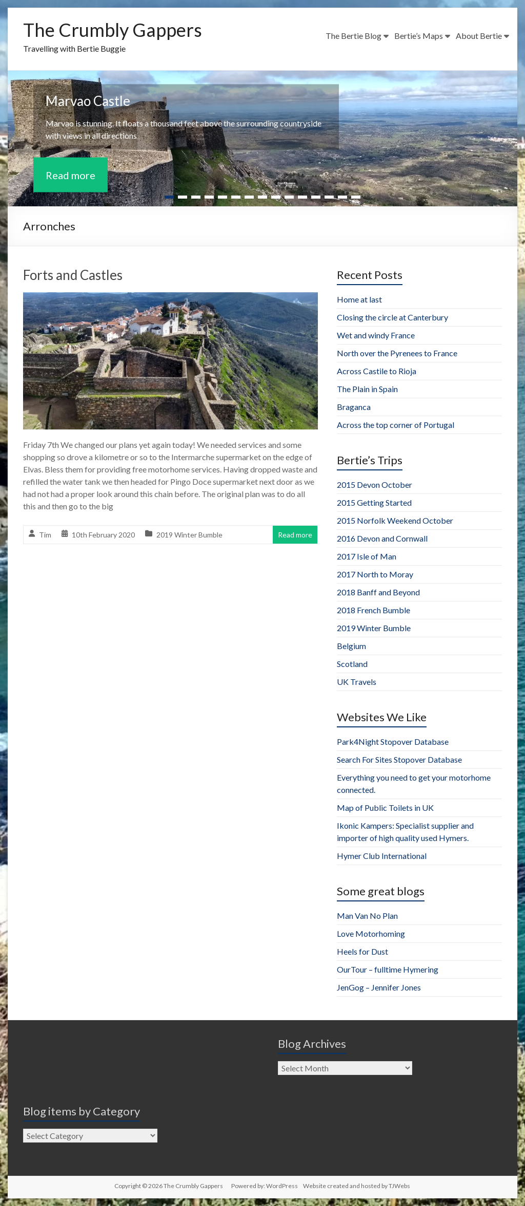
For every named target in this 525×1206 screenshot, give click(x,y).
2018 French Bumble (373, 610)
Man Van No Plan (367, 915)
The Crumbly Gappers (112, 29)
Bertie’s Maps (418, 35)
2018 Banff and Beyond (378, 592)
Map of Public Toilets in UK (385, 807)
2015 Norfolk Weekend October (395, 520)
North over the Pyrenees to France (397, 353)
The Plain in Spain (367, 389)
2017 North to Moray (375, 574)
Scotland (352, 664)
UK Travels (356, 681)
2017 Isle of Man (366, 556)
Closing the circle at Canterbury (392, 317)
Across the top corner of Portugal (395, 424)
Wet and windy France (376, 335)
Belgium (351, 646)
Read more (70, 175)
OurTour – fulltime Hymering (387, 969)
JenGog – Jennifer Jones (379, 987)
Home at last (359, 299)
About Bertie (479, 35)
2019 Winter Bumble (189, 534)
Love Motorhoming (371, 933)
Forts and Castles (73, 275)
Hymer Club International (382, 855)
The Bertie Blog (353, 35)
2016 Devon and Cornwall (382, 538)
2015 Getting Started (374, 502)
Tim (45, 534)
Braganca (354, 407)
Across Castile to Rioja (376, 371)
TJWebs (399, 1186)
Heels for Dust (362, 951)
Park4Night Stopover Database (393, 741)
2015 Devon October (374, 484)
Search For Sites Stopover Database (399, 759)
